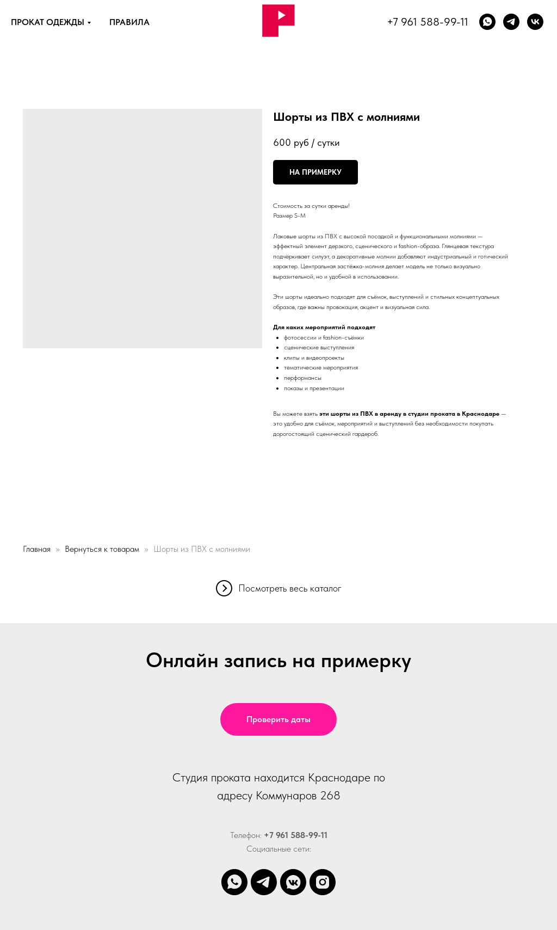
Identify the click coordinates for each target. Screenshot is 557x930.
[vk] (535, 22)
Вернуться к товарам (103, 549)
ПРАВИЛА (129, 22)
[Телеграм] (511, 22)
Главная (37, 549)
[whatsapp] (487, 22)
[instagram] (323, 882)
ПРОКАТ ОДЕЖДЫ (47, 22)
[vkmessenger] (293, 882)
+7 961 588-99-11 (427, 21)
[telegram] (264, 882)
